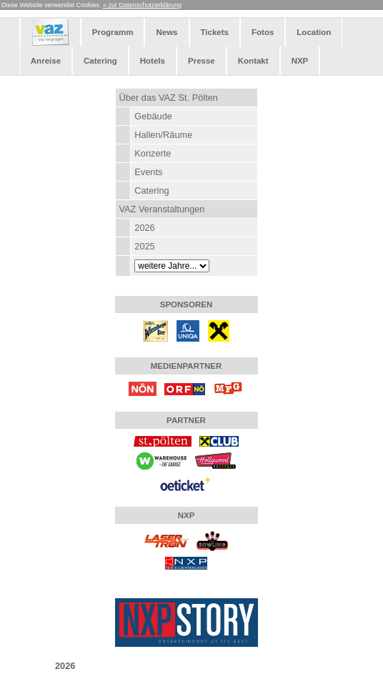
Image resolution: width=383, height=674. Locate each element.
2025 (144, 246)
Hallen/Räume (163, 134)
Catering (100, 60)
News (166, 32)
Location (314, 32)
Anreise (46, 60)
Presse (201, 60)
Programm (113, 32)
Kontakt (253, 60)
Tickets (215, 32)
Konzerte (152, 153)
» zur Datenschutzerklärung (142, 5)
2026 (144, 227)
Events (148, 172)
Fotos (263, 32)
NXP (300, 60)
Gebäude (153, 116)
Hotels (152, 60)
